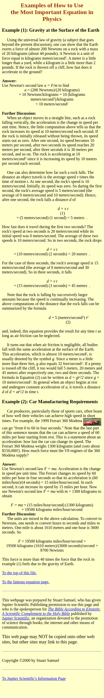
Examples (33, 5)
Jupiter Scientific (15, 618)
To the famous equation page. (25, 582)
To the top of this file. (19, 573)
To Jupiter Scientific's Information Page (34, 678)
